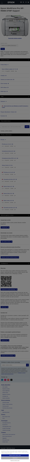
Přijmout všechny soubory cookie (15, 455)
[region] (15, 455)
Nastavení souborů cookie (15, 460)
